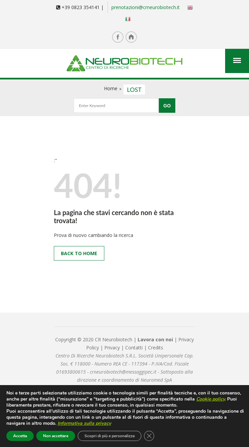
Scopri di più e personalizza (109, 436)
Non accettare (55, 436)
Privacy (112, 347)
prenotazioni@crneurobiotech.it (145, 7)
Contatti (134, 347)
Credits (155, 347)
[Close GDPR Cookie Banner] (149, 436)
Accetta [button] (20, 436)
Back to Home (79, 253)
